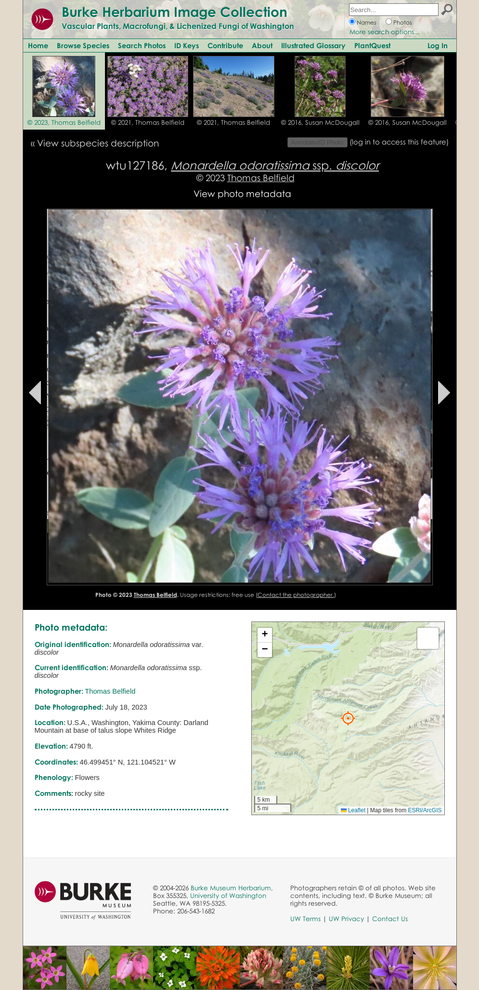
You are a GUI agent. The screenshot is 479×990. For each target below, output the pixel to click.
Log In (437, 45)
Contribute (225, 45)
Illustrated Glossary (313, 45)
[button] (348, 718)
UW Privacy (346, 919)
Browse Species (83, 45)
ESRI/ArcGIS (424, 810)
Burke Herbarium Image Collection (174, 11)
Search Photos (142, 45)
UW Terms (305, 919)
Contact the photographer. (296, 594)
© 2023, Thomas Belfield (64, 122)
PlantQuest (372, 45)
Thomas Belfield (261, 177)
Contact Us (390, 919)
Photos (402, 22)
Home (38, 45)
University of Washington (228, 895)
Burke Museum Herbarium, (232, 888)
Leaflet (353, 810)
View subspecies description (98, 142)
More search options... (385, 32)
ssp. (275, 165)
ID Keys (186, 45)
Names (366, 22)
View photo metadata (242, 193)
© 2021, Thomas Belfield (147, 122)
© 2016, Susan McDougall (320, 122)
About (262, 45)
